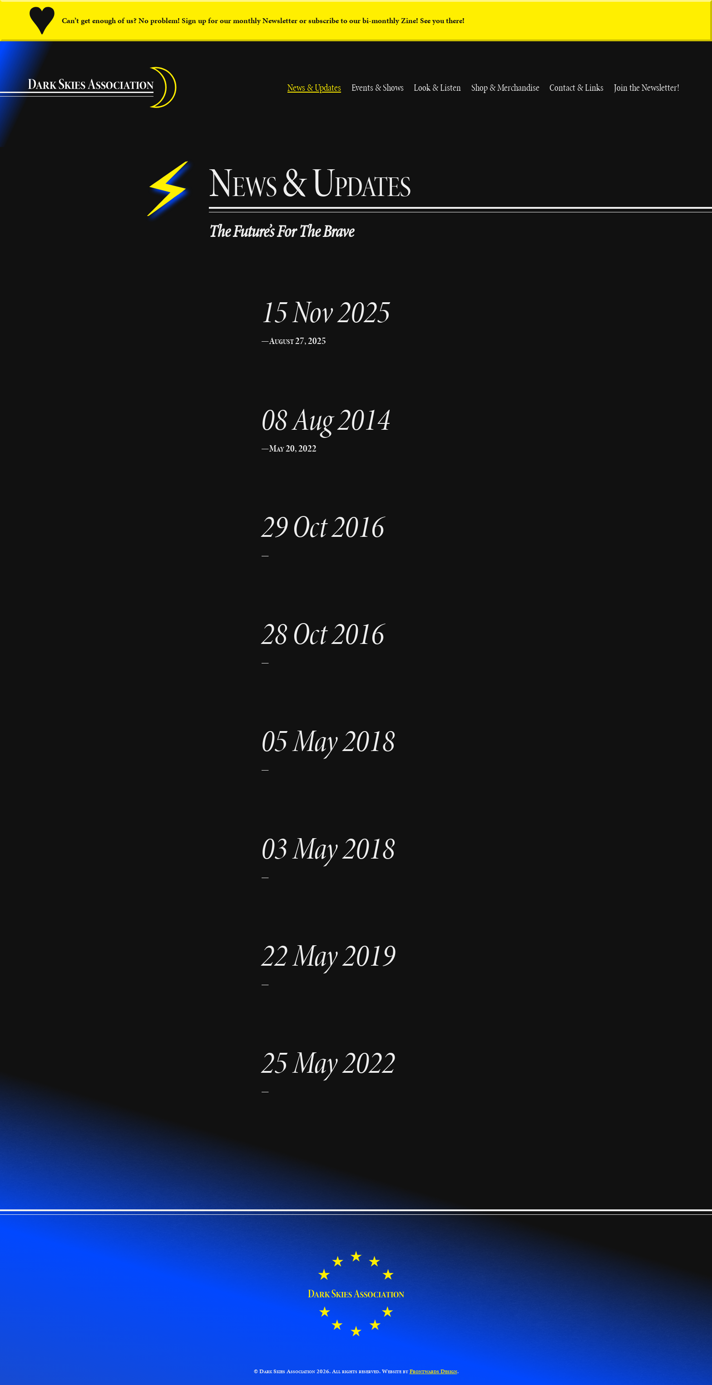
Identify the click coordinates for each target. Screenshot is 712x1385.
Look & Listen (437, 87)
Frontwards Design (433, 1371)
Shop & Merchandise (505, 87)
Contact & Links (576, 87)
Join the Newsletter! (646, 87)
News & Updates (314, 87)
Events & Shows (377, 87)
